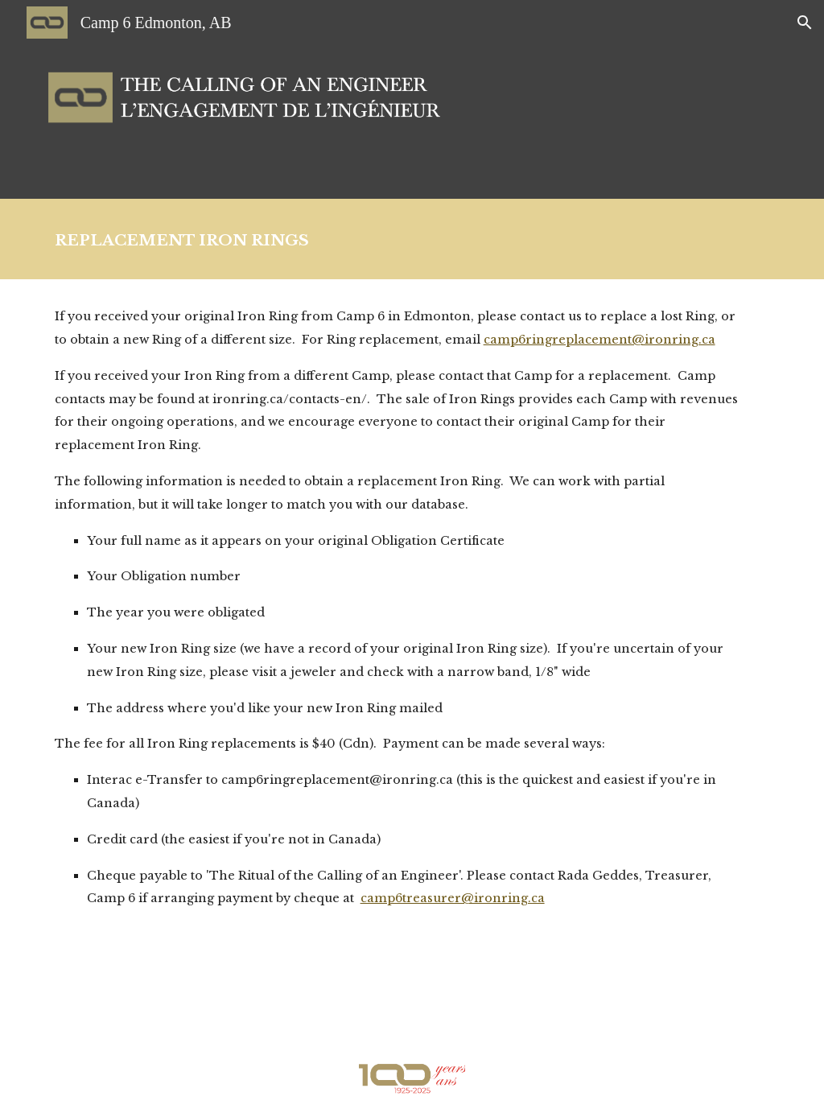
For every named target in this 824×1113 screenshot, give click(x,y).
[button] (804, 22)
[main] (412, 239)
